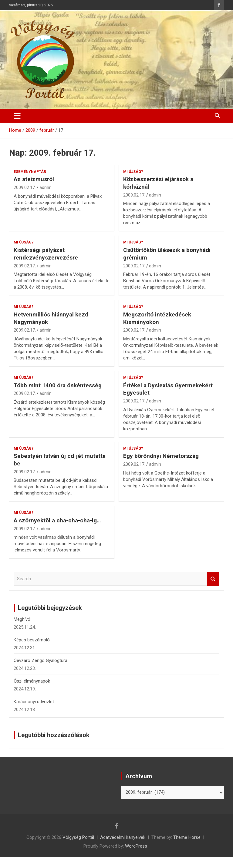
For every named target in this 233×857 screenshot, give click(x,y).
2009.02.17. (25, 187)
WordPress (136, 846)
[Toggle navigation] (17, 116)
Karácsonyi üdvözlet (34, 701)
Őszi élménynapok (32, 681)
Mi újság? (133, 172)
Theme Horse (187, 837)
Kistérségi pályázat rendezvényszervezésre (46, 254)
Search (213, 579)
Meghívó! (23, 619)
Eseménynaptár (30, 172)
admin (45, 187)
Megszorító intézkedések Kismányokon (157, 318)
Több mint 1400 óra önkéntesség (58, 385)
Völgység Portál (78, 837)
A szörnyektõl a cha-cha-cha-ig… (57, 520)
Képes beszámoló (32, 640)
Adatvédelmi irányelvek (122, 837)
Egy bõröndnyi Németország (161, 455)
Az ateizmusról (34, 179)
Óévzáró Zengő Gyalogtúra (40, 660)
